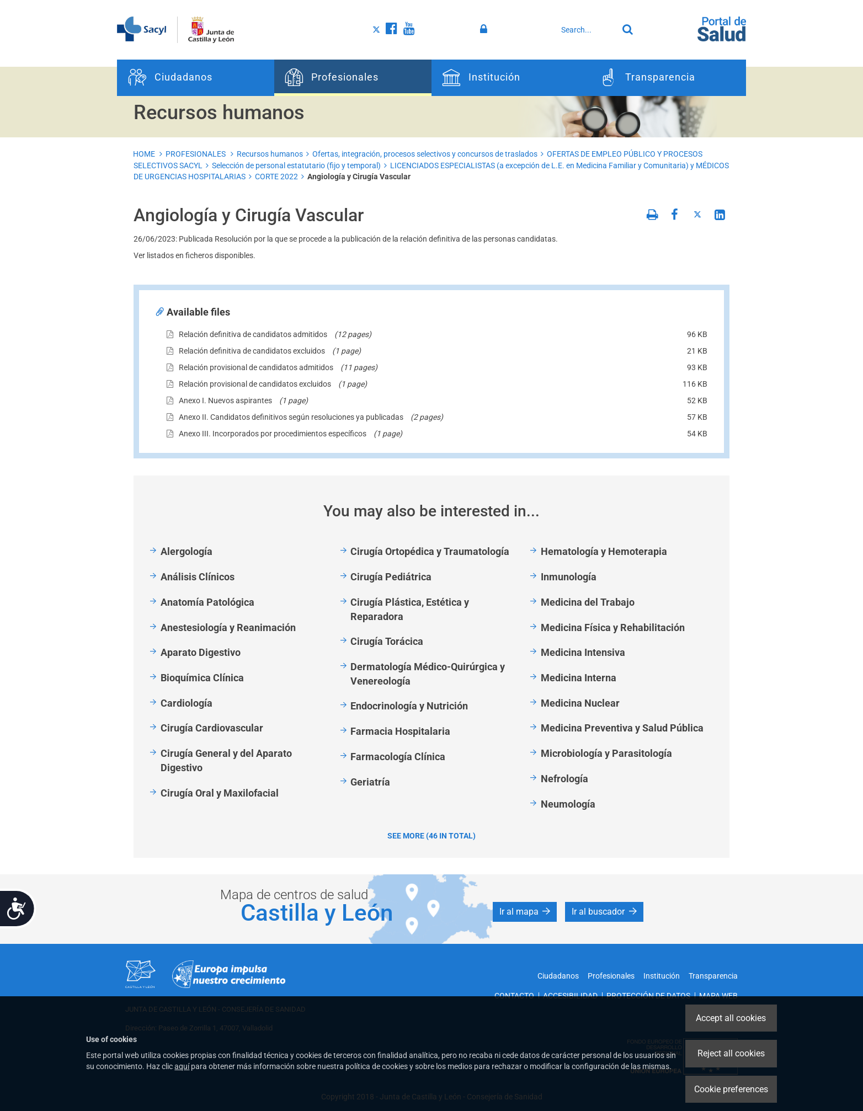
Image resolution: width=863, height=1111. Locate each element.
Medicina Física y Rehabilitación (613, 627)
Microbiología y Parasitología (606, 753)
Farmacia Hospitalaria (400, 731)
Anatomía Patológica (207, 602)
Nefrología (564, 778)
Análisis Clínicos (198, 577)
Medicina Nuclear (580, 703)
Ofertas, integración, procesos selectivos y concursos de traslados (424, 153)
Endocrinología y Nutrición (409, 706)
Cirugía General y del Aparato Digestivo (226, 760)
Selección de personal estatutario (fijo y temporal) (296, 165)
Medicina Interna (578, 677)
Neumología (568, 804)
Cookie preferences (731, 1089)
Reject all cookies (731, 1053)
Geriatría (370, 782)
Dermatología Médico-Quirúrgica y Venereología (427, 674)
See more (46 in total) (431, 835)
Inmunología (568, 577)
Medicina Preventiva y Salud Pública (622, 728)
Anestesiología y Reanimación (228, 627)
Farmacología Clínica (397, 756)
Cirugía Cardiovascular (212, 728)
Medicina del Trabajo (588, 602)
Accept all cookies (731, 1018)
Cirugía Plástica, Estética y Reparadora (409, 609)
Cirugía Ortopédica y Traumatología (429, 551)
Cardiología (186, 703)
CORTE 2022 (276, 176)
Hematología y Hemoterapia (604, 551)
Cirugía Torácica (386, 641)
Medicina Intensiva (583, 652)
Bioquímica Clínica (202, 677)
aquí (181, 1066)
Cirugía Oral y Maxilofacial (220, 793)
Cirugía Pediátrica (391, 577)
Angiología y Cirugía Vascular (359, 176)
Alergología (186, 551)
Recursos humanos (270, 153)
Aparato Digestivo (201, 652)
